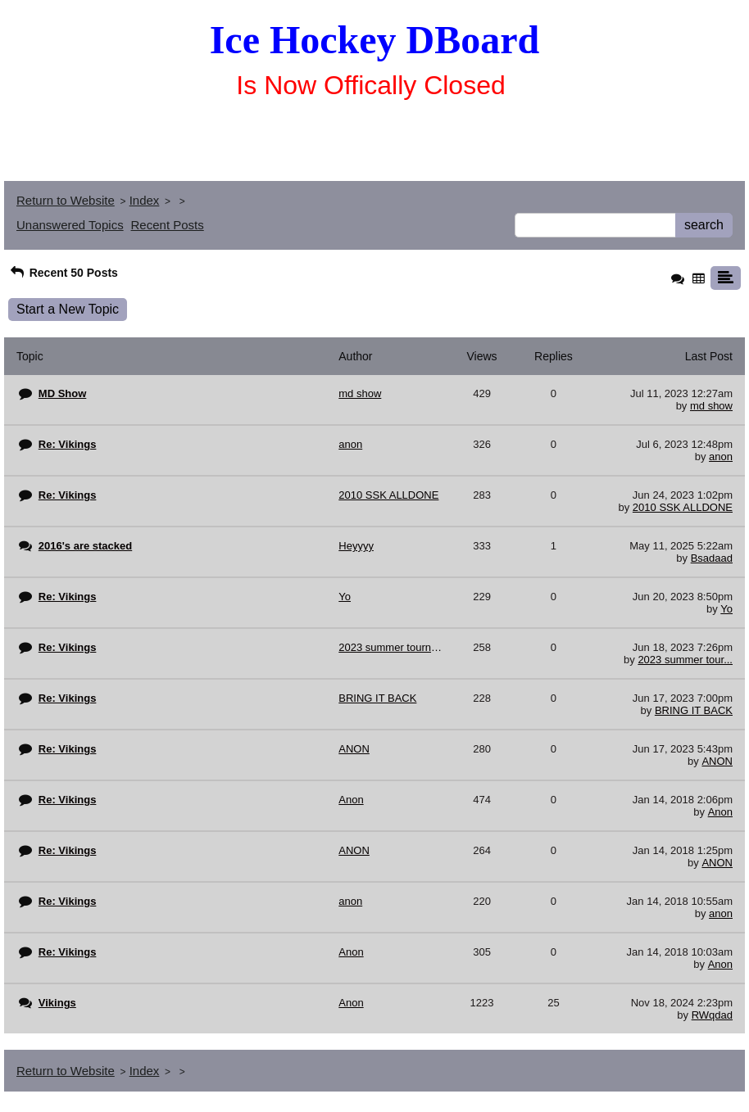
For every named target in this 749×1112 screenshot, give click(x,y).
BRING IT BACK (694, 710)
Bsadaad (712, 558)
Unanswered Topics (70, 225)
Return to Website (65, 200)
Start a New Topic (67, 309)
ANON (717, 761)
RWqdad (712, 1015)
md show (711, 406)
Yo (726, 609)
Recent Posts (167, 225)
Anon (720, 812)
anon (721, 456)
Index (144, 200)
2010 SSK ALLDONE (683, 507)
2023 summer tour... (685, 659)
